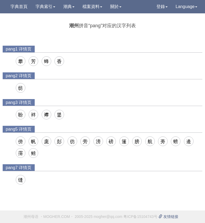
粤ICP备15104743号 (140, 216)
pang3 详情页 (19, 102)
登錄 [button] (162, 6)
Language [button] (186, 6)
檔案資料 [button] (92, 6)
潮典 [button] (68, 6)
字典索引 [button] (45, 6)
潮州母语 (30, 216)
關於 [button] (115, 6)
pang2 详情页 (19, 75)
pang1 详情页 (19, 49)
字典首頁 (18, 6)
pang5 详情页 (19, 129)
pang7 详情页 (19, 167)
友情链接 (168, 216)
